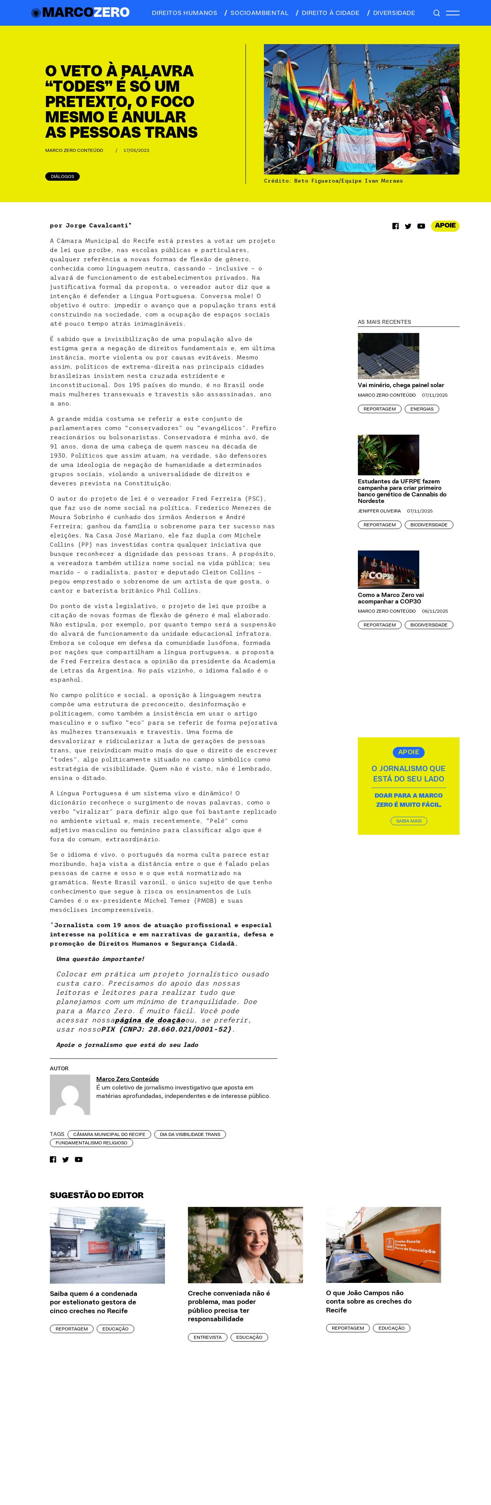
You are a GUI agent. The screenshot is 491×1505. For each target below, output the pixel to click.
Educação (115, 1329)
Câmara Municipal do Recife (109, 1134)
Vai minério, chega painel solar (401, 385)
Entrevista (208, 1337)
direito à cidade (327, 13)
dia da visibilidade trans (190, 1134)
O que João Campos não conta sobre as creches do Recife (369, 1302)
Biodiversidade (429, 525)
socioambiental (255, 13)
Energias (421, 409)
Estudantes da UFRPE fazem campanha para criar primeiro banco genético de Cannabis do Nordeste (402, 491)
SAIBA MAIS (409, 821)
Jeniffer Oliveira (379, 511)
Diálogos (62, 176)
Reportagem (380, 409)
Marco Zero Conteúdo (74, 150)
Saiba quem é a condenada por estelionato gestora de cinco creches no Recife (93, 1303)
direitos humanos (182, 13)
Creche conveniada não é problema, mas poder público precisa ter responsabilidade (229, 1306)
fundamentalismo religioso (91, 1143)
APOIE (445, 225)
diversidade (390, 13)
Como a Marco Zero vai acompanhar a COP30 (391, 598)
